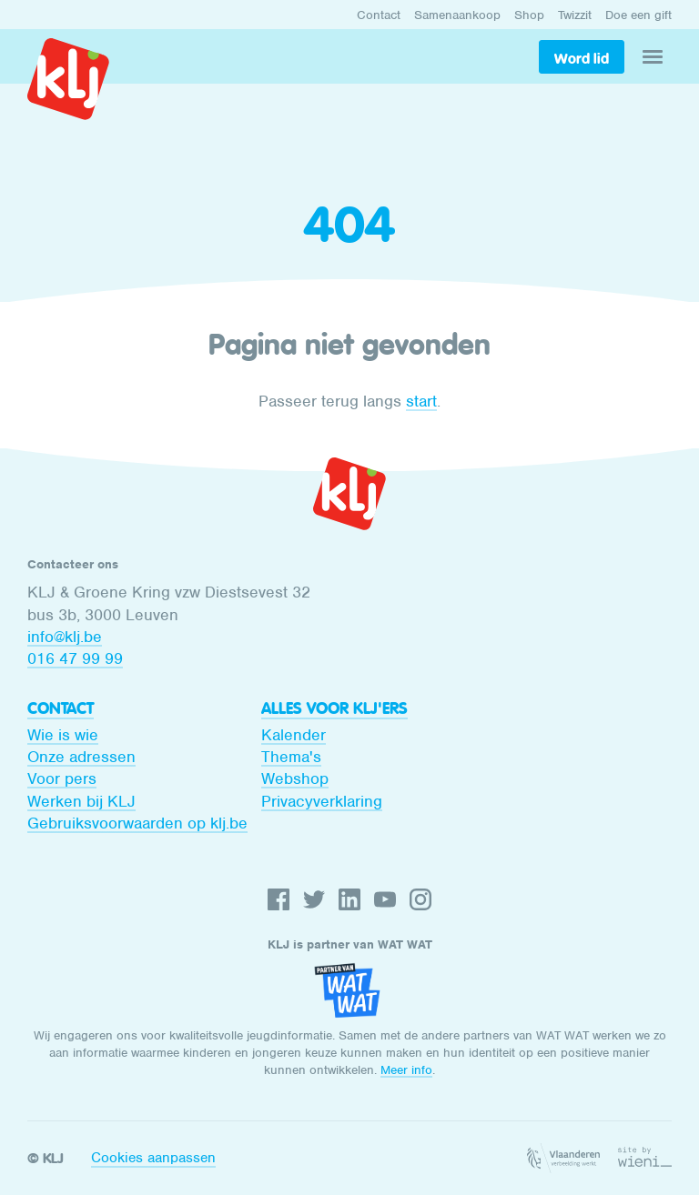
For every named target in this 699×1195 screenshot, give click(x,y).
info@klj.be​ (64, 637)
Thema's (291, 757)
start (421, 401)
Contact (378, 15)
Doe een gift (638, 15)
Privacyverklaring (321, 801)
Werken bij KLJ (81, 801)
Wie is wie (62, 735)
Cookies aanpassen (153, 1158)
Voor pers (61, 778)
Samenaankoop (457, 15)
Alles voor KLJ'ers (334, 708)
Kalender (293, 735)
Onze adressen (81, 757)
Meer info (406, 1070)
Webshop (295, 778)
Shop (529, 15)
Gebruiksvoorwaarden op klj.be (137, 823)
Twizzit (575, 15)
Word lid (581, 58)
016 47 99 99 (75, 658)
